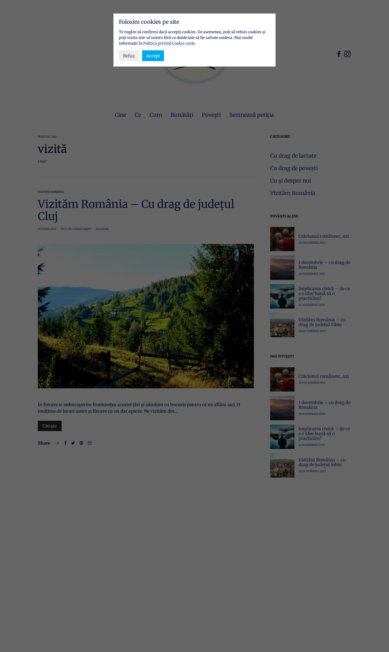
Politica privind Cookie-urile (169, 43)
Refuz (129, 55)
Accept (153, 55)
